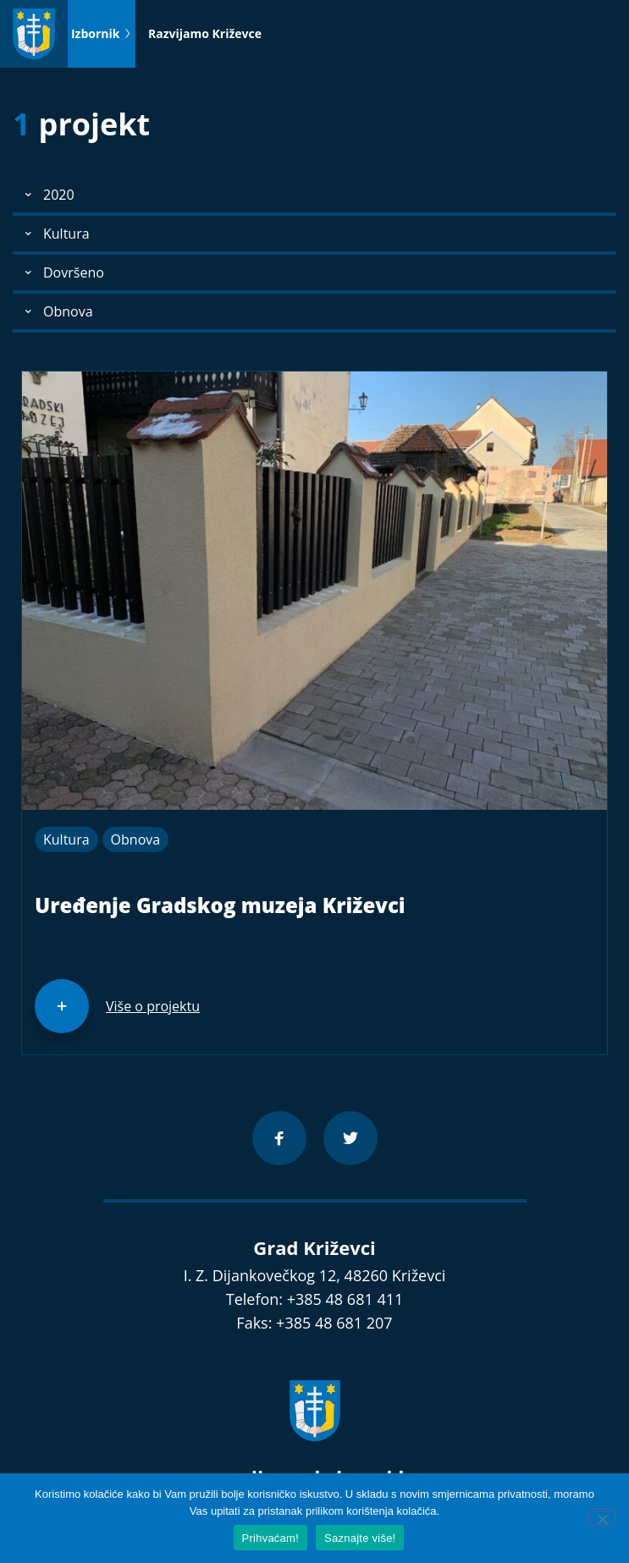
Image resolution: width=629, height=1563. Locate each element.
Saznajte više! (359, 1538)
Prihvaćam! (271, 1538)
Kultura (66, 839)
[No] (602, 1517)
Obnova (136, 839)
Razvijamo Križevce (205, 33)
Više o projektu (153, 1006)
